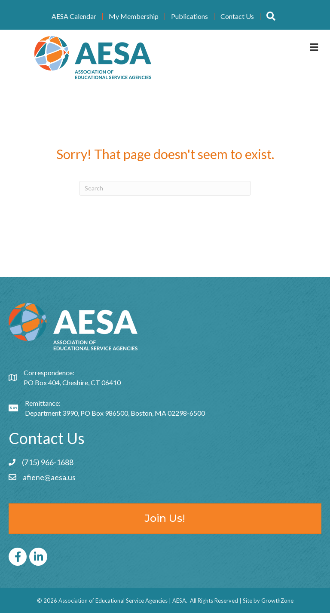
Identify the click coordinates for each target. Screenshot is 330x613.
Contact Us (237, 16)
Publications (189, 16)
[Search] (165, 188)
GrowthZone (277, 600)
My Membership (134, 16)
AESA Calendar (74, 16)
